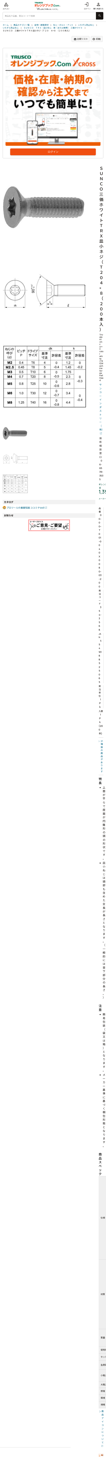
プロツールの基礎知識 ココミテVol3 (25, 507)
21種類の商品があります (102, 756)
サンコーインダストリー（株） (101, 407)
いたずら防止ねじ (86, 25)
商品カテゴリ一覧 (22, 25)
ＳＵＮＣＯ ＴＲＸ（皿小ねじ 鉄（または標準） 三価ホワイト (53, 28)
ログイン (87, 6)
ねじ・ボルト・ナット (63, 25)
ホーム (6, 25)
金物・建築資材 (41, 25)
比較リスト (81, 39)
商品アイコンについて (102, 1427)
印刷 (96, 39)
